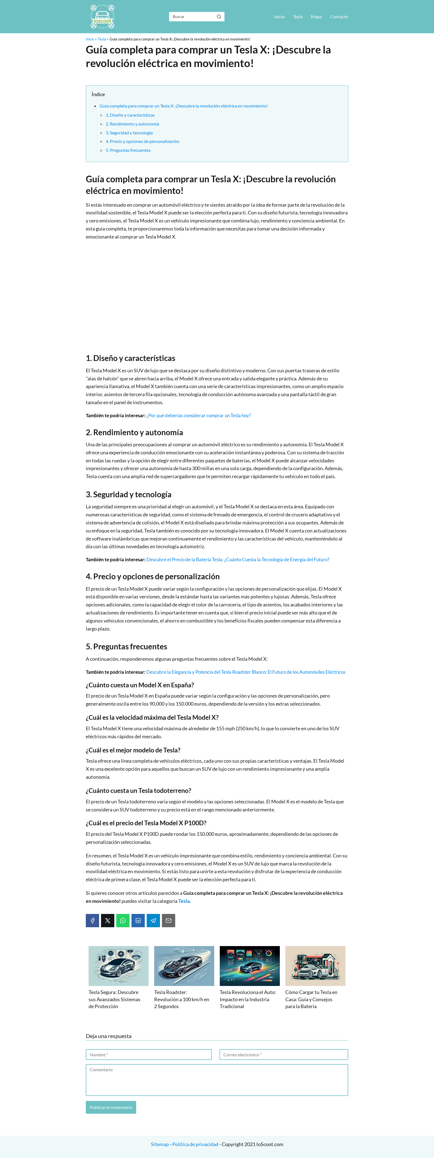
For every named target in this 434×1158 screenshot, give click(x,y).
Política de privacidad (195, 1144)
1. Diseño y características (130, 114)
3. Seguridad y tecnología (129, 132)
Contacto (339, 16)
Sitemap (160, 1144)
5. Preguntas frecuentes (128, 150)
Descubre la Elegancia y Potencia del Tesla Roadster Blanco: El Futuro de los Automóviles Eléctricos (245, 672)
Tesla (298, 16)
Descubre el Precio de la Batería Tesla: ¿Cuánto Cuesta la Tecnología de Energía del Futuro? (237, 559)
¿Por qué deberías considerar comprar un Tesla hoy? (198, 415)
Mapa (316, 16)
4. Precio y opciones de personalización (142, 141)
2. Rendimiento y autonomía (132, 123)
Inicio (279, 16)
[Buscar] (218, 16)
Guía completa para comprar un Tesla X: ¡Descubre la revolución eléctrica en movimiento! (184, 105)
